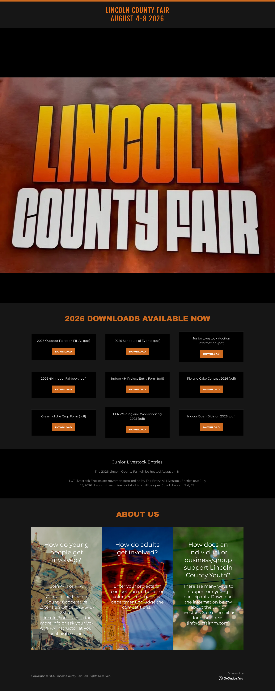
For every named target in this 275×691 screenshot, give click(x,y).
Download (63, 351)
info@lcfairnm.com (208, 623)
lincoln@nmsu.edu (62, 617)
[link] (137, 20)
